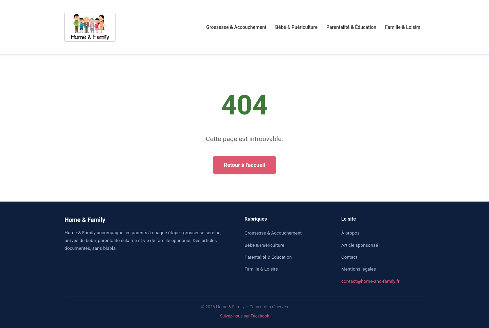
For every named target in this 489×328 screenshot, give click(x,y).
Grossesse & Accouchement (236, 27)
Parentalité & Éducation (351, 27)
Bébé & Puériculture (296, 27)
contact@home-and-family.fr (370, 281)
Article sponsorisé (359, 245)
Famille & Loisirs (402, 27)
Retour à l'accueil (244, 165)
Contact (349, 257)
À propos (350, 233)
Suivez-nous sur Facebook (244, 315)
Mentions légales (358, 269)
